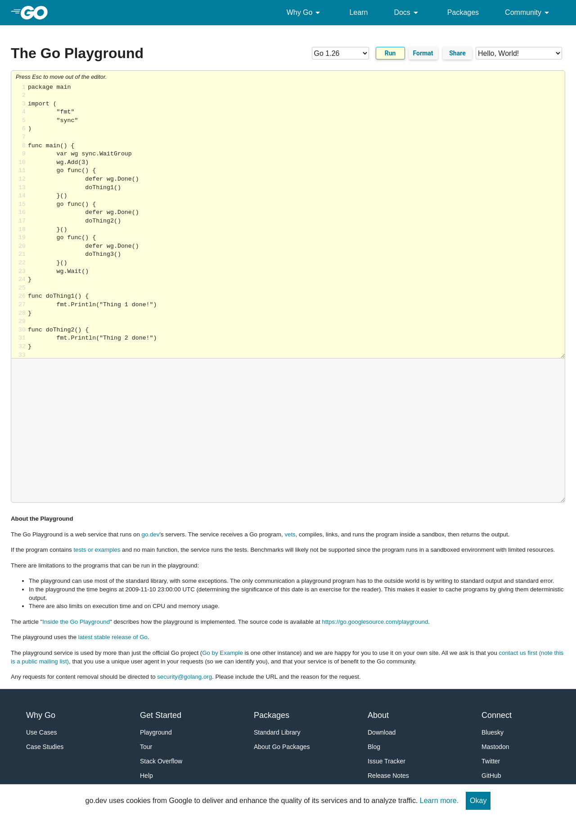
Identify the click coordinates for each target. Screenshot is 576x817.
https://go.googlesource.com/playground (375, 621)
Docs (407, 12)
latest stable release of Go (113, 637)
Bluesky (493, 732)
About (378, 715)
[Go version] (340, 53)
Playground (156, 732)
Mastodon (495, 746)
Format (423, 53)
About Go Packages (282, 746)
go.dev (151, 534)
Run (390, 53)
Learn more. (439, 800)
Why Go (305, 12)
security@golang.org (184, 676)
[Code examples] (519, 53)
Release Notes (388, 775)
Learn (358, 12)
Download (382, 732)
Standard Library (277, 732)
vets (289, 534)
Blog (374, 746)
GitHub (491, 775)
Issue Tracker (386, 761)
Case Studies (44, 746)
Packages (463, 12)
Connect (497, 715)
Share (457, 53)
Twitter (491, 761)
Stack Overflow (161, 761)
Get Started (160, 715)
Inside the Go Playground (76, 621)
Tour (146, 746)
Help (146, 775)
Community (528, 12)
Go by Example (222, 652)
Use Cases (41, 732)
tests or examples (96, 549)
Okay (478, 800)
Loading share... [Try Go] (296, 221)
